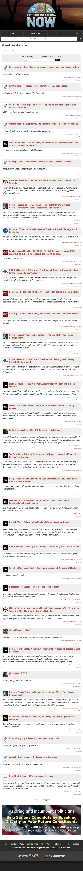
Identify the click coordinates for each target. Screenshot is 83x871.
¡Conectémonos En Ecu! (19, 630)
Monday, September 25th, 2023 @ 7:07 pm (73, 397)
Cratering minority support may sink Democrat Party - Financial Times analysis (44, 123)
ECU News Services (77, 643)
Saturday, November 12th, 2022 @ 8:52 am (73, 578)
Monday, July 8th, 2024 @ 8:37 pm (75, 115)
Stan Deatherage (78, 448)
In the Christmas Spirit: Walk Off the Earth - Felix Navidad (34, 430)
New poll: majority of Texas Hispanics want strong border (34, 738)
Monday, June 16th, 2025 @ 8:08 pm (74, 77)
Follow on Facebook (61, 844)
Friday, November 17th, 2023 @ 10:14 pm (73, 242)
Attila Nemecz (78, 245)
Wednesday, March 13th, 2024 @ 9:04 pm (73, 134)
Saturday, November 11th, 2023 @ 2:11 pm (73, 261)
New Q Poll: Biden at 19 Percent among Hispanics (31, 776)
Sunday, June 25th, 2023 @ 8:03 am (74, 421)
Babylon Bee (79, 199)
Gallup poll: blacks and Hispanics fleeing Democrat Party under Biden (40, 161)
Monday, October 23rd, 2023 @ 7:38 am (74, 350)
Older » (37, 800)
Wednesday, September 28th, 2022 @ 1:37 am (73, 640)
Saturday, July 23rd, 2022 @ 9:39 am (74, 791)
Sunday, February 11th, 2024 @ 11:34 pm (73, 153)
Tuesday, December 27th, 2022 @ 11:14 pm (73, 445)
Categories (35, 33)
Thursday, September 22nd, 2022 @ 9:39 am (73, 683)
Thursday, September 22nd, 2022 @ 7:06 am (73, 708)
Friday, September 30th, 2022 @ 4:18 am (73, 621)
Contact (14, 844)
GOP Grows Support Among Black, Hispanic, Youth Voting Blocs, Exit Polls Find (44, 546)
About (22, 844)
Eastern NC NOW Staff (77, 286)
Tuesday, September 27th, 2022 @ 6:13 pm (73, 664)
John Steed (79, 80)
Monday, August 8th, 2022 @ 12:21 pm (74, 767)
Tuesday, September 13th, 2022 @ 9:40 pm (73, 729)
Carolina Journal (78, 264)
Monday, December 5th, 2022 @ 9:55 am (74, 492)
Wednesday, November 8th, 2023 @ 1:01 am (73, 326)
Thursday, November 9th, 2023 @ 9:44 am (73, 283)
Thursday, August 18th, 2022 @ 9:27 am (74, 748)
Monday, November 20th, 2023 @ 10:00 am (73, 220)
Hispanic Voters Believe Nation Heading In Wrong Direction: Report (39, 522)
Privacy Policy (46, 844)
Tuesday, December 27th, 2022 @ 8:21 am (73, 470)
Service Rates (32, 844)
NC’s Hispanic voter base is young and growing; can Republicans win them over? (44, 313)
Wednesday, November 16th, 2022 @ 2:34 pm (73, 559)
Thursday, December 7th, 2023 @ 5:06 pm (73, 196)
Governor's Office (78, 223)
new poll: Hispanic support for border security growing (33, 757)
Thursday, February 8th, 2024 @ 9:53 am (74, 172)
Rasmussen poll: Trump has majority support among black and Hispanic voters (44, 67)
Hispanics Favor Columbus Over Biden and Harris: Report (34, 586)
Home (12, 33)
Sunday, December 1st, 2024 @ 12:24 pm (73, 96)
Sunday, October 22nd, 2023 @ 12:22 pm (74, 375)
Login (59, 33)
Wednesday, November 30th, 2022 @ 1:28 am (73, 538)
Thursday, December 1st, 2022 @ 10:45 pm (73, 513)
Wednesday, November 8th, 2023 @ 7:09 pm (73, 305)
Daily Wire (79, 155)
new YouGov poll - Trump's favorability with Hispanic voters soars (38, 86)
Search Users (7, 50)
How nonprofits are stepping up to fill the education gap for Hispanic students (44, 292)
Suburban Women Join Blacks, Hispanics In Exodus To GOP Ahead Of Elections (43, 568)
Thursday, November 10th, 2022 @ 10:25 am (73, 599)
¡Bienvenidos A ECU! (18, 673)
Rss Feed (75, 844)
